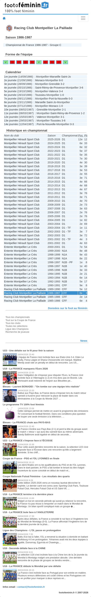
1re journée (10, 76)
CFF (64, 285)
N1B (64, 266)
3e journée (10, 83)
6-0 (61, 80)
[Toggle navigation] (83, 18)
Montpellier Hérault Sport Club (21, 139)
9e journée (10, 105)
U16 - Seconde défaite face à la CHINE (24, 548)
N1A (64, 250)
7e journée (10, 98)
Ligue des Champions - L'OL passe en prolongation (32, 530)
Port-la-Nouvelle (58, 98)
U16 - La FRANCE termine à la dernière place (28, 494)
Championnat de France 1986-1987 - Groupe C (33, 45)
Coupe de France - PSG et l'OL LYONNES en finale (31, 458)
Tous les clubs (13, 323)
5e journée (10, 91)
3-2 (62, 83)
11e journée (11, 113)
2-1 (64, 109)
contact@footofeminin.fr (31, 586)
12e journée (11, 116)
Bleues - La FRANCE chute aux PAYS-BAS (26, 422)
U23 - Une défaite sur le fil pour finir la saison (28, 350)
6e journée (10, 94)
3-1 (62, 116)
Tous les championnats (18, 317)
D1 (63, 139)
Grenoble (54, 83)
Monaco (40, 80)
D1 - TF (66, 227)
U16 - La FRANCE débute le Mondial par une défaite (32, 566)
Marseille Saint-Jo (60, 76)
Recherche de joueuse (17, 332)
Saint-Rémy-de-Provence (50, 87)
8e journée (10, 102)
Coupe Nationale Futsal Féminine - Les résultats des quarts (36, 476)
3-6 (81, 87)
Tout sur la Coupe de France (20, 320)
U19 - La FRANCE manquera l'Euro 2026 (25, 368)
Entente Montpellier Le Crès (20, 246)
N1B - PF (67, 262)
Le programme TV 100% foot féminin (23, 404)
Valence (53, 91)
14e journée (11, 124)
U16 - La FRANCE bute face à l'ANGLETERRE (28, 512)
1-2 (83, 113)
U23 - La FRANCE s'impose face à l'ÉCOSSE (28, 440)
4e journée (10, 87)
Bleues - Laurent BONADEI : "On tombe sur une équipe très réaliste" (41, 386)
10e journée (11, 109)
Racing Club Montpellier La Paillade (25, 289)
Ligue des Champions (17, 329)
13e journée (11, 120)
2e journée (10, 80)
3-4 (61, 91)
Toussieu (40, 94)
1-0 (62, 94)
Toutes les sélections (17, 326)
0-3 (70, 98)
